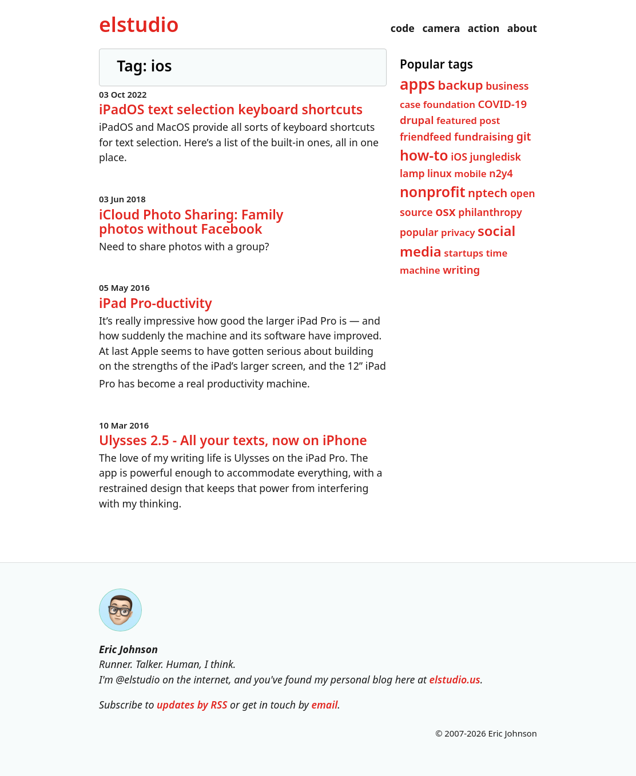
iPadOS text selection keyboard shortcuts (231, 109)
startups (463, 252)
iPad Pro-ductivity (155, 302)
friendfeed (425, 136)
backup (460, 84)
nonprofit (432, 191)
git (523, 135)
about (522, 28)
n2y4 (500, 173)
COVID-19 (502, 103)
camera (441, 28)
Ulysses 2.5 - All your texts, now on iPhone (233, 440)
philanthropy (490, 212)
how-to (424, 155)
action (483, 28)
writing (461, 269)
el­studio (138, 24)
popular (419, 232)
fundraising (484, 136)
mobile (470, 173)
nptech (487, 192)
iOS (459, 156)
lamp (412, 173)
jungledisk (495, 156)
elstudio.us (455, 679)
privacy (458, 232)
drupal (417, 119)
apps (417, 83)
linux (439, 173)
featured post (468, 119)
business (507, 85)
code (403, 28)
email (324, 704)
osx (445, 211)
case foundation (437, 103)
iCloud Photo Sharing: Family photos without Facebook (191, 221)
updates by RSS (192, 704)
